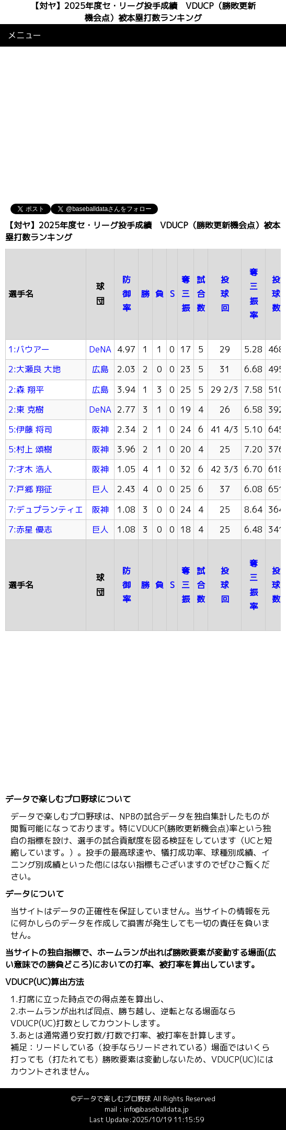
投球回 (225, 294)
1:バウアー (29, 349)
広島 (100, 369)
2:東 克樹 (26, 409)
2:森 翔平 (26, 389)
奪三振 (185, 294)
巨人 (100, 489)
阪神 (100, 429)
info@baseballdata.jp (156, 1109)
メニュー (24, 35)
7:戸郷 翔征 (30, 489)
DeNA (100, 349)
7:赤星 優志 (30, 529)
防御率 (126, 294)
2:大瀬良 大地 (34, 369)
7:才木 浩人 (30, 469)
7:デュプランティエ (45, 509)
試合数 (201, 294)
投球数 (276, 294)
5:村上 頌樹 (30, 449)
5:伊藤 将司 (30, 429)
